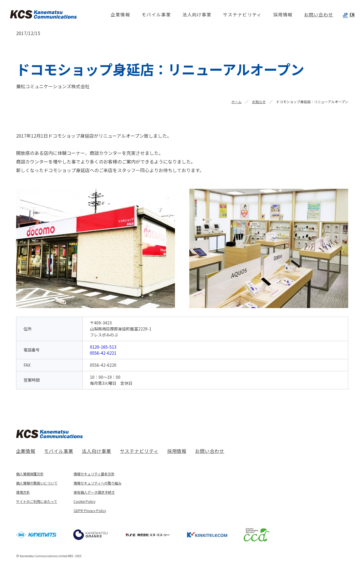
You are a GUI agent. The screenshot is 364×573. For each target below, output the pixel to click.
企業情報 (26, 450)
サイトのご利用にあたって (36, 501)
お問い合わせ (209, 450)
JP (345, 14)
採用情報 (177, 450)
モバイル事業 (58, 450)
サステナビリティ (139, 450)
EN (352, 14)
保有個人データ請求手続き (94, 492)
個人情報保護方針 (30, 473)
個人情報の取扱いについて (36, 482)
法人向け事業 (96, 450)
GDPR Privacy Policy (90, 510)
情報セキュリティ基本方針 (94, 473)
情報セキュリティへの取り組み (98, 482)
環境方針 (23, 492)
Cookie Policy (84, 501)
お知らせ (259, 101)
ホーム (236, 101)
